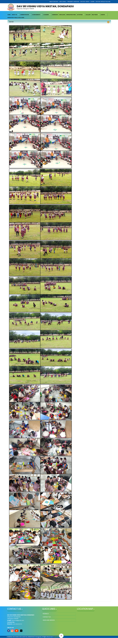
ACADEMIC (46, 14)
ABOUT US (14, 14)
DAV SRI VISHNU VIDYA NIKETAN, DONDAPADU (45, 6)
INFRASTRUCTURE (71, 14)
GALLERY (88, 14)
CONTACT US (47, 617)
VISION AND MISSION (49, 620)
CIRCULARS (62, 14)
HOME (9, 14)
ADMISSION (55, 14)
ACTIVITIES (80, 14)
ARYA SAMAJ (62, 1)
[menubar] (59, 16)
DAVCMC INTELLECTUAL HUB (103, 1)
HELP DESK (95, 14)
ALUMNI (92, 1)
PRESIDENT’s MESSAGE (73, 1)
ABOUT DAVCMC (53, 1)
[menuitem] (9, 14)
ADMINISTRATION (24, 14)
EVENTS (103, 14)
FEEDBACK (46, 614)
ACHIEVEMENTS (36, 14)
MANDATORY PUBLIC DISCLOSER (15, 17)
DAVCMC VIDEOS (84, 1)
